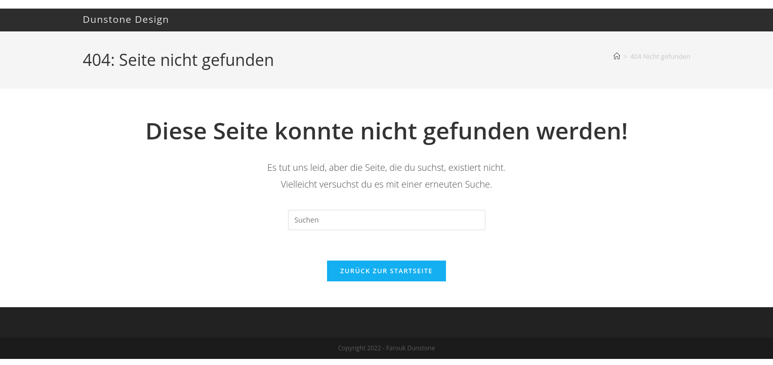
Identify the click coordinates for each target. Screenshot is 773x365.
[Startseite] (617, 56)
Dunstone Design (126, 19)
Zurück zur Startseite (386, 271)
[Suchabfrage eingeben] (386, 220)
